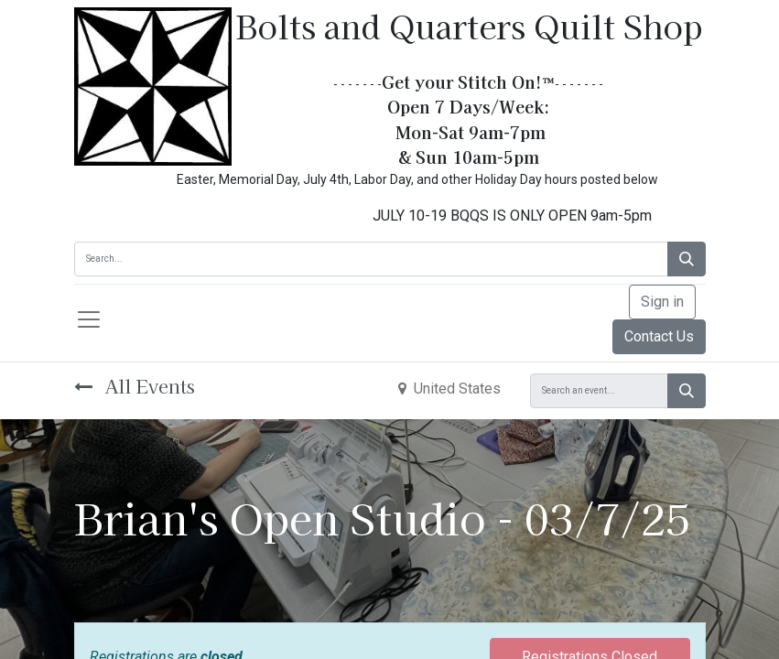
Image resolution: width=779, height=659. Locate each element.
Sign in (662, 301)
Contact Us (659, 336)
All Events (134, 386)
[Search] (686, 259)
